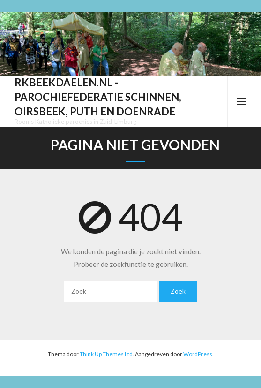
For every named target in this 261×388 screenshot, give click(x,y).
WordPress (197, 354)
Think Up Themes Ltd (106, 354)
